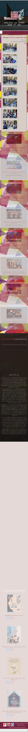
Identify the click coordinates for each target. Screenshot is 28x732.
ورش (25, 43)
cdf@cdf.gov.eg (20, 725)
